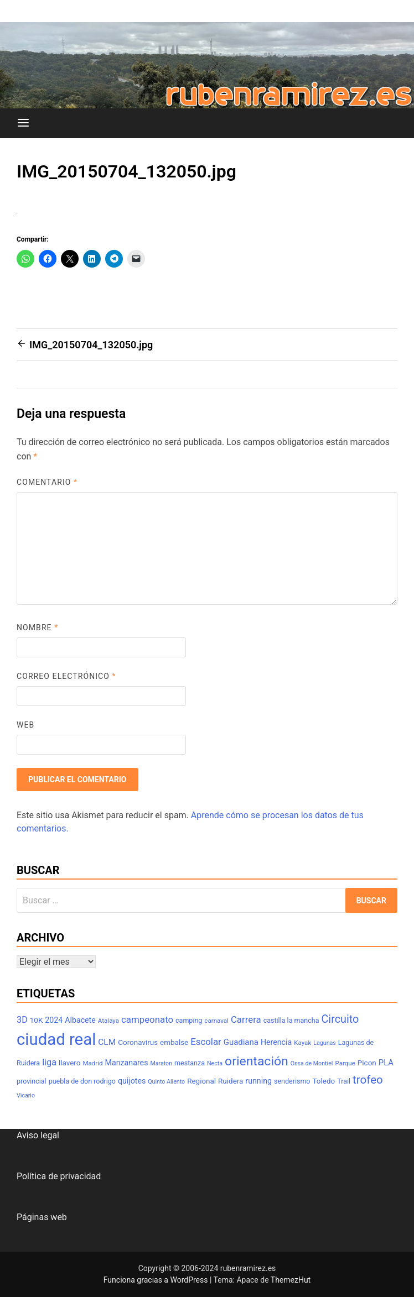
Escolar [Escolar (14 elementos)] (205, 1041)
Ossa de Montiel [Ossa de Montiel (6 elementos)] (312, 1063)
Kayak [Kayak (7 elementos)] (302, 1043)
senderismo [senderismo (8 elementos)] (292, 1081)
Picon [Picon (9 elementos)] (367, 1063)
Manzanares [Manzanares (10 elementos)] (126, 1062)
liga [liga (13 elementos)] (49, 1062)
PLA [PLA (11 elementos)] (386, 1063)
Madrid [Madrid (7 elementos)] (92, 1063)
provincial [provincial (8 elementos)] (31, 1081)
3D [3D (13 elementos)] (22, 1019)
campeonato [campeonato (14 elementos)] (147, 1019)
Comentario (47, 482)
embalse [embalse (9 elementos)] (174, 1042)
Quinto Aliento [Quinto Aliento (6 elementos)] (166, 1081)
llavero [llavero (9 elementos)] (69, 1063)
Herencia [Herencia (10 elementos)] (276, 1042)
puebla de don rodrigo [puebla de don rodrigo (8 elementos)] (82, 1081)
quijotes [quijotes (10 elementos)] (132, 1080)
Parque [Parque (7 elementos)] (345, 1063)
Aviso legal (38, 1135)
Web (25, 724)
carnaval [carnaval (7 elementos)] (216, 1020)
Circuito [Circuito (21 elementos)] (340, 1019)
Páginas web (42, 1217)
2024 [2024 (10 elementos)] (54, 1020)
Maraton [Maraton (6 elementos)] (161, 1063)
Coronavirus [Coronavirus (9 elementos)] (138, 1042)
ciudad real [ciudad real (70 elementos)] (56, 1039)
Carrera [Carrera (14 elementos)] (246, 1019)
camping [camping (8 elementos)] (188, 1020)
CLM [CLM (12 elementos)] (107, 1042)
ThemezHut (290, 1279)
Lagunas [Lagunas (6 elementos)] (324, 1043)
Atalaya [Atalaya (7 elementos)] (108, 1020)
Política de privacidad (59, 1176)
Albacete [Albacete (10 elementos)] (80, 1020)
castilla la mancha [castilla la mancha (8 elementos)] (291, 1020)
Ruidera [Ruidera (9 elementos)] (230, 1081)
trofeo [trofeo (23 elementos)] (368, 1079)
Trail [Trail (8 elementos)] (343, 1081)
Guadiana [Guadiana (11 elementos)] (241, 1042)
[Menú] (23, 123)
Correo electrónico (66, 676)
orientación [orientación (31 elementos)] (256, 1061)
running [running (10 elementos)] (258, 1080)
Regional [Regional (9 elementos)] (201, 1081)
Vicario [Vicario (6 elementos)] (26, 1095)
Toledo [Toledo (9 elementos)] (323, 1081)
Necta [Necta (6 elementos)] (214, 1063)
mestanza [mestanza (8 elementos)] (189, 1063)
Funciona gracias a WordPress (157, 1279)
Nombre (37, 627)
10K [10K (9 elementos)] (36, 1020)
